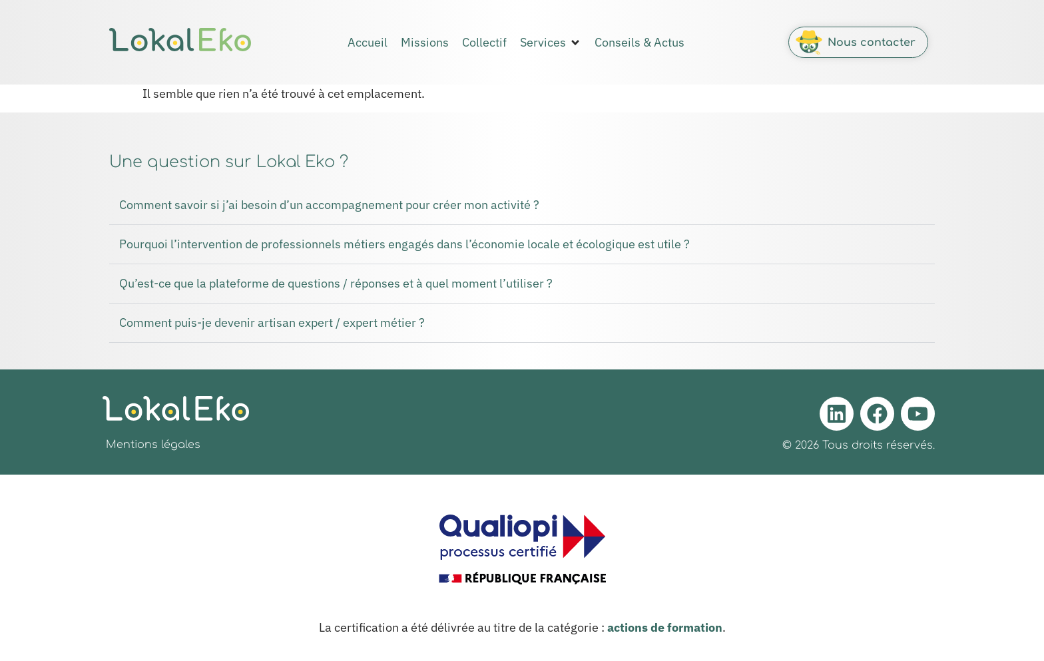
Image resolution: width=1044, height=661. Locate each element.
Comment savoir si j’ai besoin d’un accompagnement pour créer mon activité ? (329, 204)
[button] (550, 42)
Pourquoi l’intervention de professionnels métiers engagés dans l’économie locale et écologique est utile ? (404, 244)
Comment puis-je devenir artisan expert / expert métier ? (272, 322)
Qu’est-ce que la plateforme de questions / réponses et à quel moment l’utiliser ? (336, 283)
